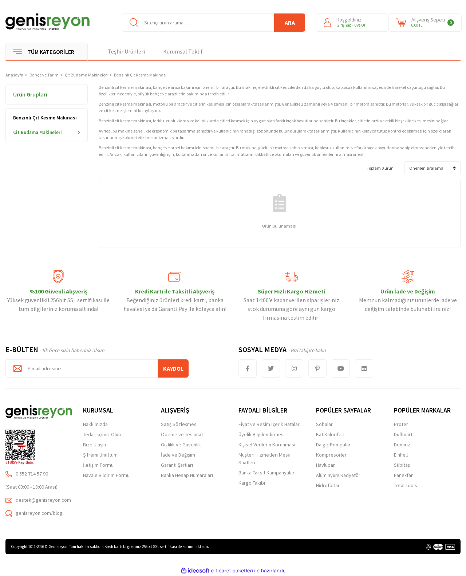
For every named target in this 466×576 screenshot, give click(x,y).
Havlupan (326, 465)
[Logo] (47, 21)
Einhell (401, 454)
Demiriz (402, 444)
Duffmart (403, 434)
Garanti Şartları (177, 465)
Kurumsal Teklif (183, 51)
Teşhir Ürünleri (126, 51)
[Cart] (425, 22)
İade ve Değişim (178, 454)
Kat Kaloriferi (330, 434)
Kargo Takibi (251, 483)
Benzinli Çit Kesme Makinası (140, 75)
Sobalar (324, 424)
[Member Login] (352, 22)
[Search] (213, 22)
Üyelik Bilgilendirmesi (261, 434)
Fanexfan (404, 475)
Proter (401, 424)
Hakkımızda (95, 424)
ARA (290, 22)
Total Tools (405, 485)
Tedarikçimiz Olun (102, 434)
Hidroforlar (328, 485)
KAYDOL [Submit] (173, 368)
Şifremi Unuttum (100, 454)
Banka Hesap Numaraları (187, 475)
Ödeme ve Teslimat (182, 434)
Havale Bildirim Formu (106, 475)
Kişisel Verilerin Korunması (266, 444)
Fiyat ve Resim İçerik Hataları (269, 424)
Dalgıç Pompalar (333, 444)
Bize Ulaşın (94, 444)
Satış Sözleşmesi (179, 424)
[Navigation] (46, 52)
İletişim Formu (98, 465)
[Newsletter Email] (97, 368)
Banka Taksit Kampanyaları (267, 472)
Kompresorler (331, 454)
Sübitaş (402, 465)
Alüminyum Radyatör (338, 475)
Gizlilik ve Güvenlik (181, 444)
